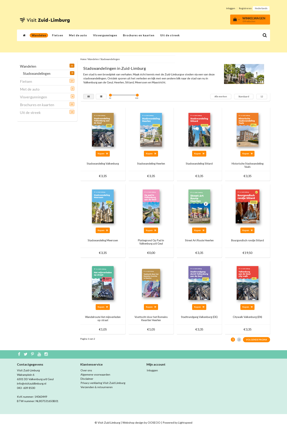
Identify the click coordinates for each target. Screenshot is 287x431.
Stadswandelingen (38, 73)
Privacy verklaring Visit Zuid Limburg (103, 383)
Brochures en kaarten (138, 35)
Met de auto (78, 35)
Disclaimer (87, 378)
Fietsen (57, 35)
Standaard (243, 96)
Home (83, 59)
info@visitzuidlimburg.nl (31, 383)
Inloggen (230, 8)
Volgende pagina (256, 339)
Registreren (245, 8)
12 (261, 96)
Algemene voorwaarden (95, 374)
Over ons (86, 370)
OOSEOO (154, 422)
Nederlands (261, 8)
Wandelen (39, 35)
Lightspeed (185, 422)
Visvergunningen (105, 35)
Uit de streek (170, 35)
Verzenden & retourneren (97, 387)
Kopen (103, 153)
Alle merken (220, 96)
